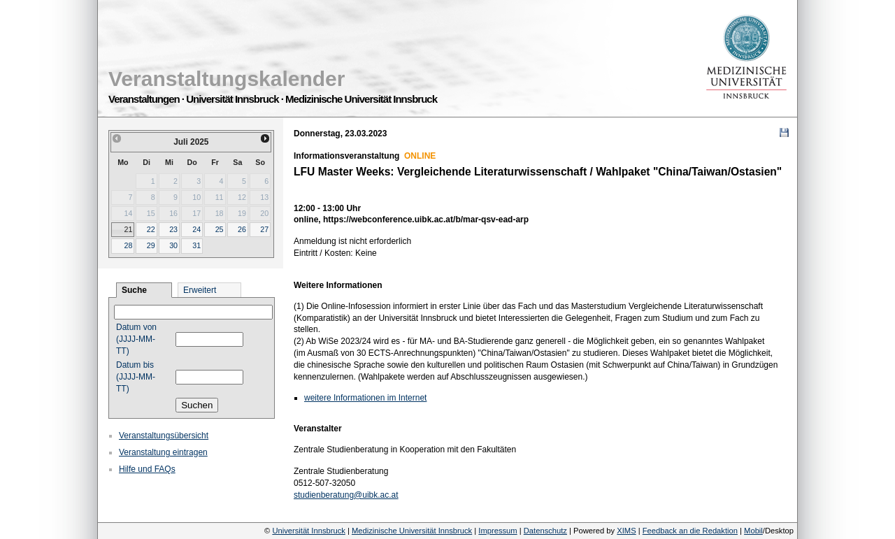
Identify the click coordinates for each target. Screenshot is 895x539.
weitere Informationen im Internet (365, 398)
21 (128, 229)
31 (196, 245)
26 (242, 229)
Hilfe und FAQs (147, 469)
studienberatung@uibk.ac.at (346, 495)
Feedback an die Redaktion (690, 530)
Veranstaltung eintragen (163, 452)
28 (128, 245)
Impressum (497, 530)
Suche (134, 290)
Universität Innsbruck (308, 530)
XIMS (626, 530)
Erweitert (199, 290)
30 (173, 245)
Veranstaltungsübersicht (163, 435)
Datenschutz (545, 530)
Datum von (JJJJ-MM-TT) (136, 339)
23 (173, 229)
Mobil (753, 530)
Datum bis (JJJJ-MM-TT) (135, 377)
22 (151, 229)
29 (151, 245)
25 (219, 229)
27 (264, 229)
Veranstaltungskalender (226, 78)
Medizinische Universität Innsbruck (412, 530)
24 (196, 229)
